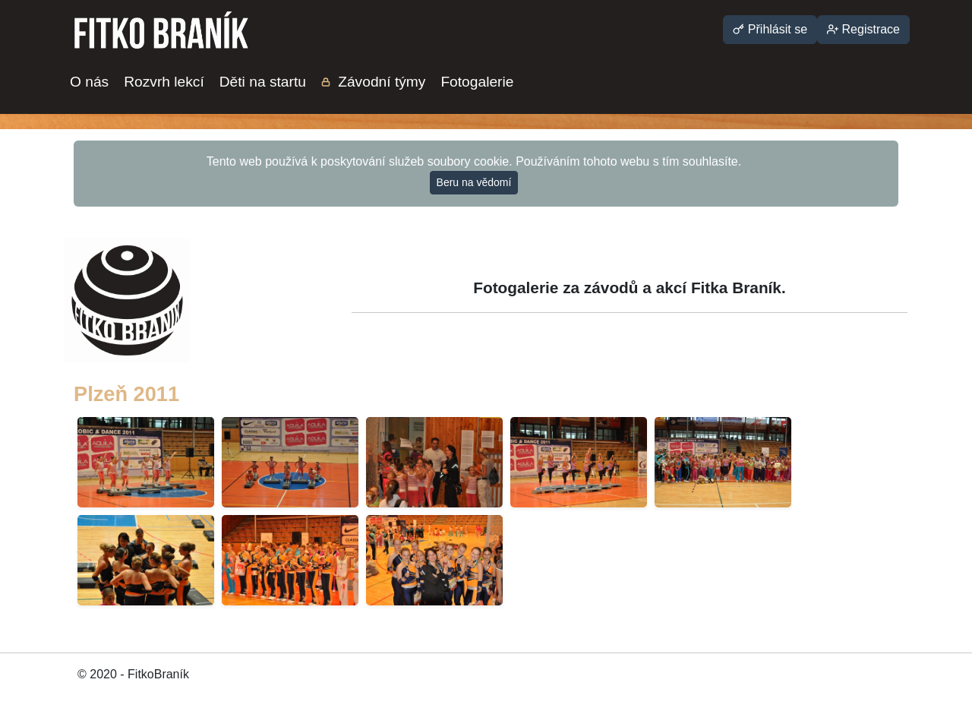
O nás (89, 82)
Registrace (863, 29)
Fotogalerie (476, 82)
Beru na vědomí (474, 182)
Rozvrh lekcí (164, 82)
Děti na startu (262, 82)
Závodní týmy (373, 82)
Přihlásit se (770, 29)
